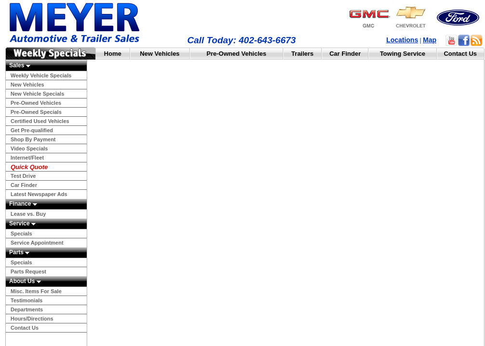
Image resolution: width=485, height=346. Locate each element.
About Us (25, 281)
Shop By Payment (33, 139)
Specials (21, 233)
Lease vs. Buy (28, 214)
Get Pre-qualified (32, 130)
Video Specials (29, 148)
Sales (19, 65)
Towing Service (402, 53)
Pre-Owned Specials (36, 112)
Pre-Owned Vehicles (236, 53)
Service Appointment (37, 243)
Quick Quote (29, 167)
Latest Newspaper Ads (39, 194)
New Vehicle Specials (37, 94)
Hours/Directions (32, 318)
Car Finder (345, 53)
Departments (27, 309)
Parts (19, 252)
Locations (402, 40)
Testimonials (26, 300)
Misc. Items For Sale (36, 291)
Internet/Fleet (27, 158)
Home (112, 53)
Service (22, 223)
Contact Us (460, 53)
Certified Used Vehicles (40, 121)
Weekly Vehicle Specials (41, 75)
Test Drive (23, 176)
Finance (23, 203)
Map (429, 40)
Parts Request (28, 271)
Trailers (302, 53)
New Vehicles (159, 53)
